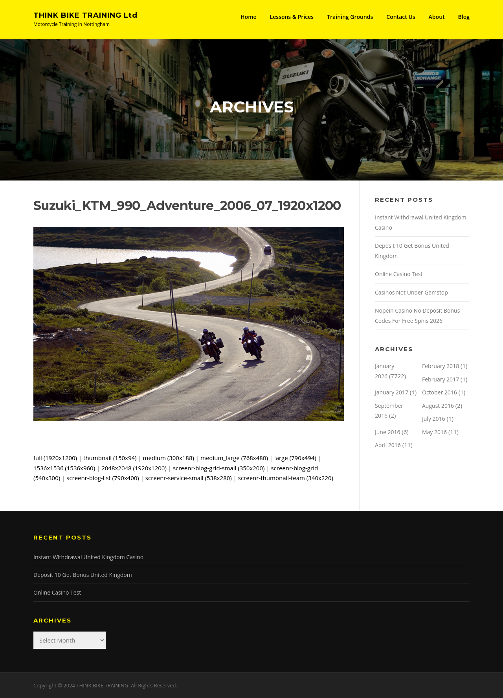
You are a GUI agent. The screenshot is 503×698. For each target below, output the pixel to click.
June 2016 (387, 432)
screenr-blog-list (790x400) (102, 478)
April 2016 (388, 445)
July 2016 (433, 418)
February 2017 (440, 379)
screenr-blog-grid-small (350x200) (219, 468)
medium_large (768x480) (234, 458)
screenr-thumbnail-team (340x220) (285, 478)
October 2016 (439, 392)
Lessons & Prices (292, 16)
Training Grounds (350, 16)
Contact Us (400, 16)
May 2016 (434, 432)
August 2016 (438, 405)
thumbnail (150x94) (109, 458)
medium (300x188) (168, 458)
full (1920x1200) (55, 458)
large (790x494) (295, 458)
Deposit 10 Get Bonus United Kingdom (82, 574)
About (437, 16)
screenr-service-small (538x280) (188, 478)
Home (248, 16)
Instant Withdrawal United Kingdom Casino (88, 557)
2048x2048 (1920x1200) (134, 468)
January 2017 (391, 392)
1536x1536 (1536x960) (64, 468)
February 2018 (440, 366)
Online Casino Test (398, 274)
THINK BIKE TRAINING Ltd (85, 15)
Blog (464, 16)
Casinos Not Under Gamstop (411, 292)
